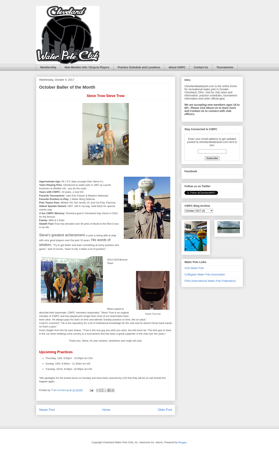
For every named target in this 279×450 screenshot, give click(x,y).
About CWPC (177, 67)
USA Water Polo (194, 268)
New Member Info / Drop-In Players (87, 67)
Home (106, 409)
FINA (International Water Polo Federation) (210, 280)
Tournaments (224, 67)
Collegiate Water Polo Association (204, 274)
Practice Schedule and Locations (139, 67)
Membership (48, 67)
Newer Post (47, 409)
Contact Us (201, 67)
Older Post (165, 409)
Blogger (182, 442)
